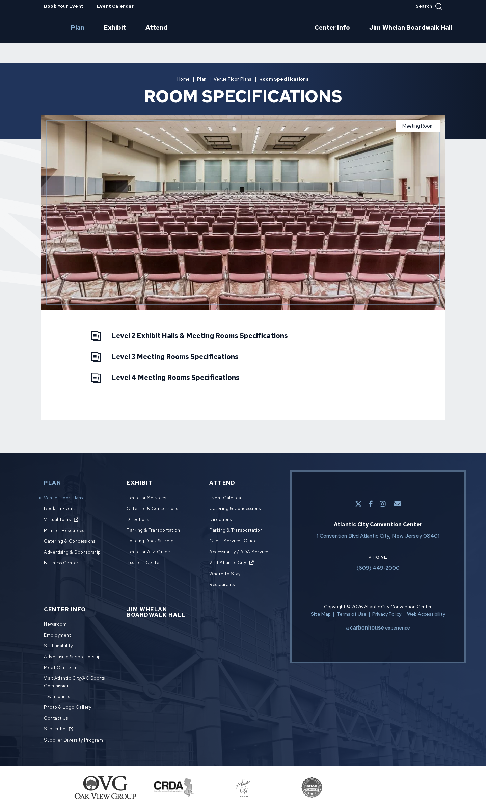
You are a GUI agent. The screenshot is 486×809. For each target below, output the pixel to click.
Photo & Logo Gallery (67, 707)
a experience (378, 628)
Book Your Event (63, 6)
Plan (100, 28)
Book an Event (59, 508)
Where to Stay (225, 574)
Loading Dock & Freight (152, 541)
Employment (57, 635)
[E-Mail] (397, 504)
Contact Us (56, 718)
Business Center (61, 563)
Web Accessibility (426, 614)
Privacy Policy (386, 614)
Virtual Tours (57, 519)
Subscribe (55, 729)
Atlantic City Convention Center (243, 21)
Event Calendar (115, 6)
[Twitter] (358, 504)
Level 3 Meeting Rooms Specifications (175, 356)
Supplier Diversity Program (73, 740)
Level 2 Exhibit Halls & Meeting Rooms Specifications (199, 335)
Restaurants (222, 584)
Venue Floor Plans (232, 79)
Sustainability (58, 646)
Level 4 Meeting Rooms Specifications (175, 377)
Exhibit (129, 28)
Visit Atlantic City (227, 562)
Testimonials (57, 696)
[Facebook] (371, 504)
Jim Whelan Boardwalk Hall (396, 28)
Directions (138, 519)
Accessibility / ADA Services (239, 552)
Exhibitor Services (146, 498)
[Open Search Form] (429, 6)
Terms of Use (351, 614)
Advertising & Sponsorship (72, 552)
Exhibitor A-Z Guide (148, 552)
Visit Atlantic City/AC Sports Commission (74, 682)
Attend (162, 28)
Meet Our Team (61, 667)
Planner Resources (64, 530)
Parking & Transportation (153, 530)
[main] (243, 240)
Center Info (329, 28)
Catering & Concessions (69, 541)
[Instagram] (383, 504)
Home (183, 79)
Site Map (321, 614)
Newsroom (55, 624)
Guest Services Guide (233, 541)
